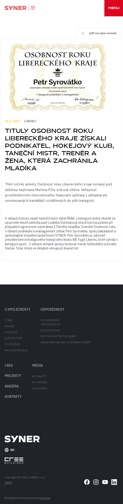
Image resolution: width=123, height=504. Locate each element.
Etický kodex (50, 330)
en (10, 450)
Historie (11, 332)
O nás (9, 320)
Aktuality (39, 376)
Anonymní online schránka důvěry (66, 342)
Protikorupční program (58, 336)
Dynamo (44, 498)
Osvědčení (12, 344)
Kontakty (13, 396)
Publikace (39, 388)
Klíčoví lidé (13, 338)
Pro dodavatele (16, 350)
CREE (9, 365)
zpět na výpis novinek (99, 33)
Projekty (13, 375)
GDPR (8, 482)
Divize (9, 326)
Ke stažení (39, 382)
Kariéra (12, 386)
